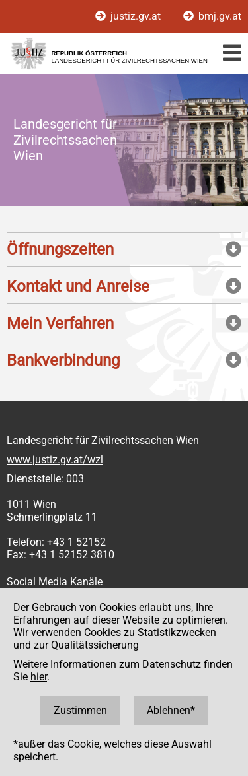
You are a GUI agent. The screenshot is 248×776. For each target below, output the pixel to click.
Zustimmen (80, 710)
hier (38, 676)
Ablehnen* (171, 710)
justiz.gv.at (129, 16)
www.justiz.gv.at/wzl (55, 459)
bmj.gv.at (212, 16)
